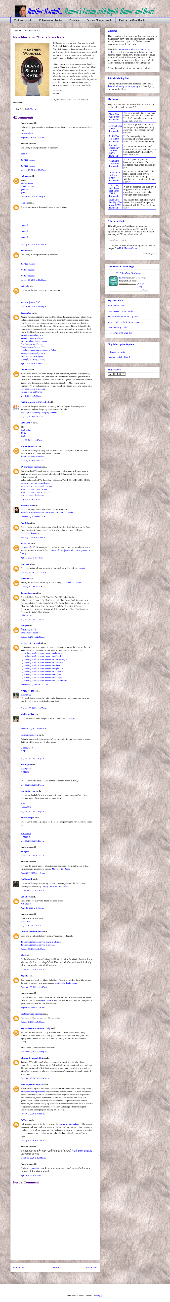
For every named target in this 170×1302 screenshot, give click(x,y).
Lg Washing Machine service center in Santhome (42, 671)
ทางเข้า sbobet (27, 186)
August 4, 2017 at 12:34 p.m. (33, 137)
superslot (25, 564)
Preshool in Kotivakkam (31, 512)
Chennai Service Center (31, 931)
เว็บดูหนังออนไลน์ (29, 629)
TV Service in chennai (31, 467)
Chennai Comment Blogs (32, 1058)
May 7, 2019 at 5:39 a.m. (31, 396)
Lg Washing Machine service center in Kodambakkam (44, 680)
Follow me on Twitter (50, 20)
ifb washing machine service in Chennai (38, 945)
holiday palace (27, 183)
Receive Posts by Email (119, 357)
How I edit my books (117, 327)
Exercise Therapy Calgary (32, 356)
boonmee (25, 250)
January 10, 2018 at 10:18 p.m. (34, 170)
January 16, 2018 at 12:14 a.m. (34, 244)
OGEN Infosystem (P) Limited (35, 402)
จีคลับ (23, 433)
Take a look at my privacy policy (123, 86)
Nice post (25, 851)
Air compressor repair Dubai (33, 1091)
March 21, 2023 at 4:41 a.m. (33, 890)
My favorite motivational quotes (123, 316)
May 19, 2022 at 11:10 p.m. (32, 758)
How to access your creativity (121, 311)
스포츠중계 (26, 807)
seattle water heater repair (66, 983)
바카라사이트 (27, 748)
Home (55, 1267)
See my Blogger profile (99, 20)
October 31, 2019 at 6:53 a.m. (33, 516)
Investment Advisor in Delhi (33, 456)
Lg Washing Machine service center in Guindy (41, 674)
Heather (122, 278)
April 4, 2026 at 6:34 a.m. (32, 1175)
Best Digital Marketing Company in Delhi (39, 412)
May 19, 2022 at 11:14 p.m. (32, 785)
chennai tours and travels (31, 392)
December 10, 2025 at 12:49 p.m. (35, 1078)
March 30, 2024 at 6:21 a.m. (33, 969)
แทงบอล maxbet (28, 160)
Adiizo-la (25, 286)
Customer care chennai (31, 1014)
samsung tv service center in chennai (36, 486)
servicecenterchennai (30, 643)
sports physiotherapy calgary (33, 359)
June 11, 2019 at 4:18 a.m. (32, 440)
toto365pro (26, 764)
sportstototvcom (28, 791)
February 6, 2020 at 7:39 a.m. (33, 537)
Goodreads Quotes (149, 254)
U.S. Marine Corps (128, 248)
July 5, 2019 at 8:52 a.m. (31, 499)
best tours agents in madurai (33, 389)
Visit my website (23, 20)
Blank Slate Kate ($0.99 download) (114, 117)
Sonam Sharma (28, 593)
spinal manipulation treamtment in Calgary (39, 350)
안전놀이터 (26, 837)
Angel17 (24, 975)
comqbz (24, 625)
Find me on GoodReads (132, 20)
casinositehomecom (29, 735)
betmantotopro (27, 817)
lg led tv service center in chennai (35, 492)
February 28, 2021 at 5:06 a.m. (34, 572)
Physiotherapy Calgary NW (32, 347)
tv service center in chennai (32, 495)
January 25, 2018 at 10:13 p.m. (34, 280)
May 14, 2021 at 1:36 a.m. (32, 586)
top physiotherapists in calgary (34, 341)
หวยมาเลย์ (26, 921)
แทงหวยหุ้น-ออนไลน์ (30, 302)
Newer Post (19, 1267)
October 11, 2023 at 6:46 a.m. (33, 949)
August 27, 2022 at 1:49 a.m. (33, 873)
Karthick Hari (27, 505)
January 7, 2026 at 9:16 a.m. (33, 1140)
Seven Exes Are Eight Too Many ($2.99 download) (115, 204)
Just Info (25, 523)
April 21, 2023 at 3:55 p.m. (32, 908)
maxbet (24, 153)
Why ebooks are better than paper (123, 322)
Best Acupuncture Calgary (32, 344)
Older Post (91, 1267)
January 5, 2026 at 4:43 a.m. (33, 1113)
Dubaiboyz (26, 896)
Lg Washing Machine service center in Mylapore (42, 668)
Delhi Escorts (26, 615)
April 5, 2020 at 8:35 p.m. (32, 557)
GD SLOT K (26, 422)
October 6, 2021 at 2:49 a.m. (33, 637)
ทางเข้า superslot (73, 582)
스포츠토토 (26, 833)
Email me (74, 20)
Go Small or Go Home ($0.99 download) (114, 176)
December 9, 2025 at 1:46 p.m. (34, 1051)
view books (143, 290)
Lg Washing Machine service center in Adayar (41, 665)
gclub (23, 192)
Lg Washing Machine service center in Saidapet (41, 677)
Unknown (25, 176)
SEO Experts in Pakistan (32, 1084)
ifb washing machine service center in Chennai (41, 942)
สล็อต (23, 955)
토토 (23, 804)
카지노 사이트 (27, 690)
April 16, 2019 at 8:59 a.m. (32, 363)
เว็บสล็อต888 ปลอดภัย (82, 1151)
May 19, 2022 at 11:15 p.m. (32, 841)
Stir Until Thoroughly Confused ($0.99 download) (114, 150)
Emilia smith (26, 879)
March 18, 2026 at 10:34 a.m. (33, 1158)
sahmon (24, 203)
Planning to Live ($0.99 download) (114, 163)
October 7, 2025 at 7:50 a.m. (33, 1022)
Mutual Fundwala (29, 446)
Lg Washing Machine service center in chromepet (42, 653)
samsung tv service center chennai (35, 483)
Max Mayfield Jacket (61, 869)
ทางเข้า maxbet (28, 270)
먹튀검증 (25, 771)
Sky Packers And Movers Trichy (35, 1028)
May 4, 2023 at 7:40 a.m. (31, 925)
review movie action (29, 632)
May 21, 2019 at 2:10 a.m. (32, 416)
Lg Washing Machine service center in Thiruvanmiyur (44, 659)
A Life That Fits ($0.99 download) (114, 139)
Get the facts (47, 1000)
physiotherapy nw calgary (32, 338)
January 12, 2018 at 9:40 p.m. (33, 196)
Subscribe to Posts (116, 352)
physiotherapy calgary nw (32, 335)
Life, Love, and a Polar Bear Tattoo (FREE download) (114, 190)
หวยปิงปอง (26, 903)
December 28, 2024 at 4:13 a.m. (34, 987)
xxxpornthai (33, 1168)
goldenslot (25, 189)
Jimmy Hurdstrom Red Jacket (55, 886)
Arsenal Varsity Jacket (68, 1124)
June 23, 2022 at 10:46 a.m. (32, 855)
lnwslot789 (25, 543)
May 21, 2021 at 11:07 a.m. (32, 619)
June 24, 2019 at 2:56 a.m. (32, 460)
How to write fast (116, 305)
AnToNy (24, 1120)
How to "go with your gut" (120, 333)
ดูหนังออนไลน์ (27, 547)
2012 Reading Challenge (128, 273)
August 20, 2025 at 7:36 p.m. (33, 1007)
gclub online (26, 430)
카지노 (24, 751)
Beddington (26, 313)
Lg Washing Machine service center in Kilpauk (41, 656)
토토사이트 (26, 695)
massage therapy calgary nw (33, 353)
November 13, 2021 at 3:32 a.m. (34, 684)
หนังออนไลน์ (27, 133)
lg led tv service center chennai (34, 489)
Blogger (99, 1295)
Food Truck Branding (30, 533)
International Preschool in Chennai (58, 512)
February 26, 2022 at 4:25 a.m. (34, 708)
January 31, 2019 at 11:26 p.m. (34, 306)
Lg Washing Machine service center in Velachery (42, 662)
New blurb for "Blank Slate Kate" (40, 37)
